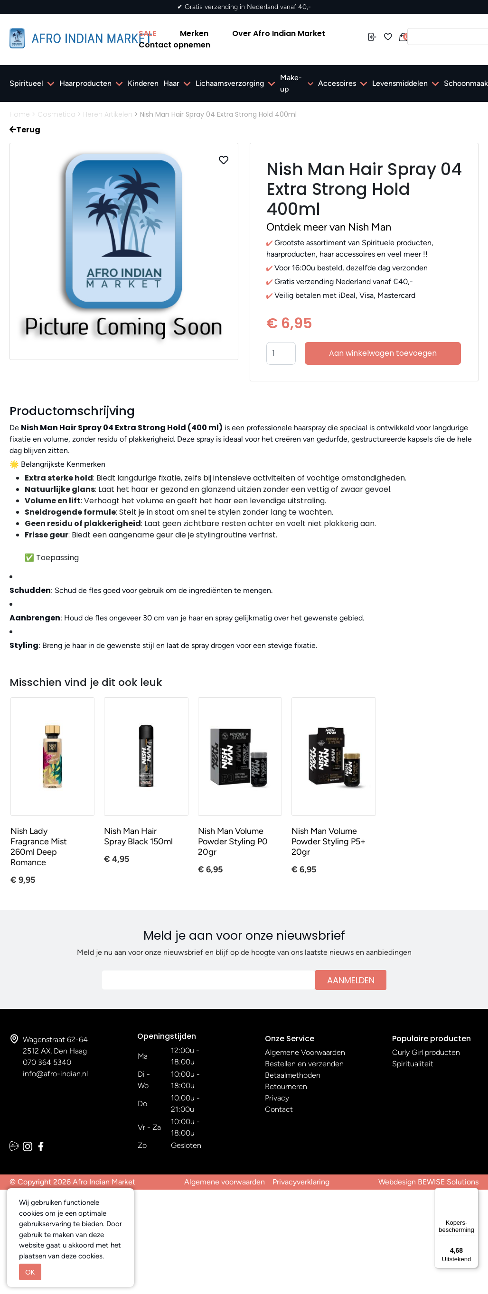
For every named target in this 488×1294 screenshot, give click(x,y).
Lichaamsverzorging (230, 83)
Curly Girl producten (426, 1052)
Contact (279, 1109)
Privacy (277, 1097)
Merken (194, 33)
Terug (24, 129)
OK (30, 1272)
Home (19, 114)
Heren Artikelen (107, 114)
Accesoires (337, 83)
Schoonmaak (466, 83)
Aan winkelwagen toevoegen (383, 353)
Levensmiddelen (400, 83)
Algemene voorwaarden (224, 1181)
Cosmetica (56, 114)
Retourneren (286, 1086)
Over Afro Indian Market (278, 33)
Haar (171, 83)
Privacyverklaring (300, 1181)
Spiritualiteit (412, 1063)
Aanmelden (351, 980)
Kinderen (143, 83)
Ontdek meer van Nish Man (328, 227)
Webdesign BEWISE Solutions (428, 1181)
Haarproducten (85, 83)
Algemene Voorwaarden (305, 1052)
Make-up (291, 83)
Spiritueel (26, 83)
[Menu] (473, 1193)
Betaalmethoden (292, 1075)
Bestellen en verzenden (304, 1063)
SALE (147, 33)
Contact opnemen (174, 44)
